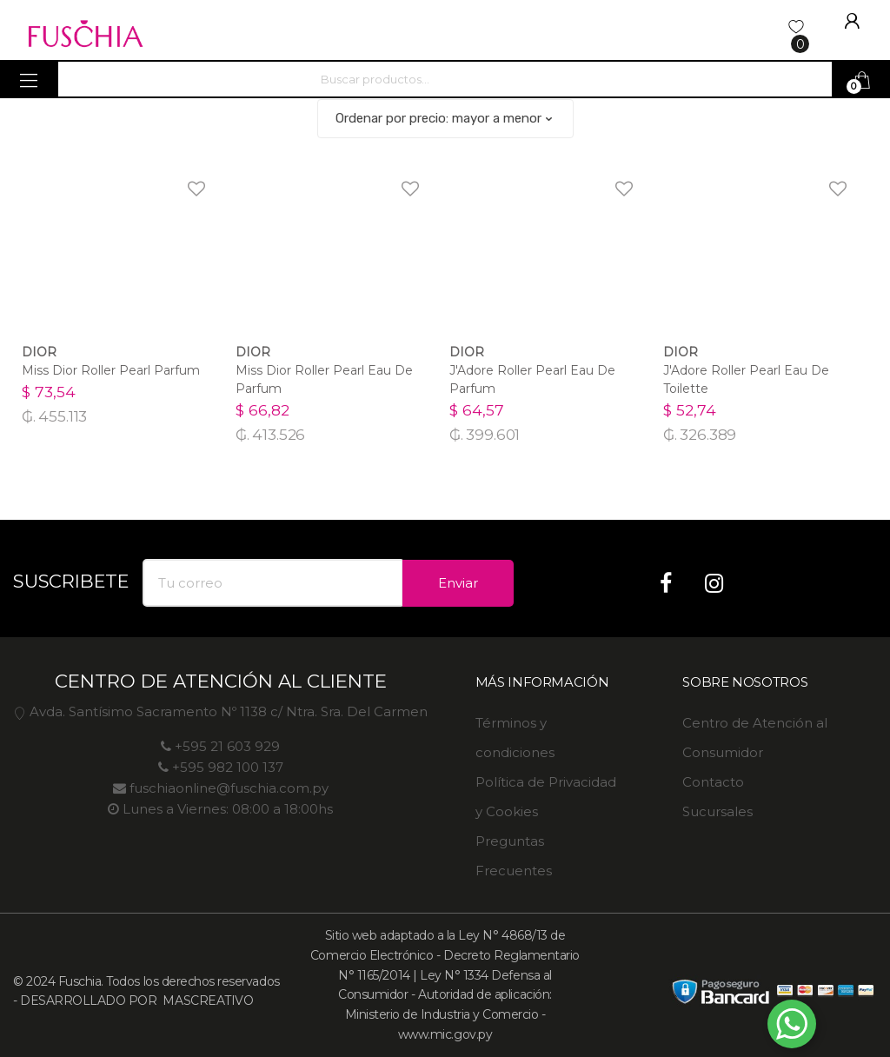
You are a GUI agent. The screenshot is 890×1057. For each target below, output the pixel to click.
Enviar (458, 583)
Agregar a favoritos (184, 178)
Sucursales (717, 811)
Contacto (713, 782)
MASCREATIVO (206, 1000)
